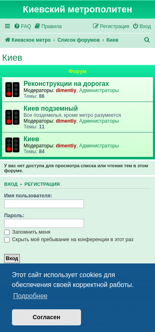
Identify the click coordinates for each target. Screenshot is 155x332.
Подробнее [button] (30, 295)
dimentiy (66, 90)
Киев (12, 57)
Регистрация (42, 184)
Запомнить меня (27, 232)
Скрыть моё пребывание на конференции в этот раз (69, 239)
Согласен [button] (46, 317)
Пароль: (14, 215)
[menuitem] (22, 26)
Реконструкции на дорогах (66, 83)
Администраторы (99, 90)
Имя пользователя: (28, 196)
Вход (10, 184)
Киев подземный (51, 108)
